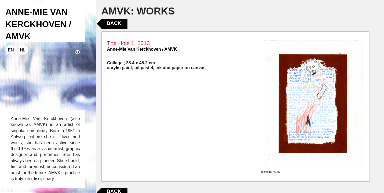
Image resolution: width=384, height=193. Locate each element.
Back (114, 23)
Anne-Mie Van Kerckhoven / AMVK (142, 49)
